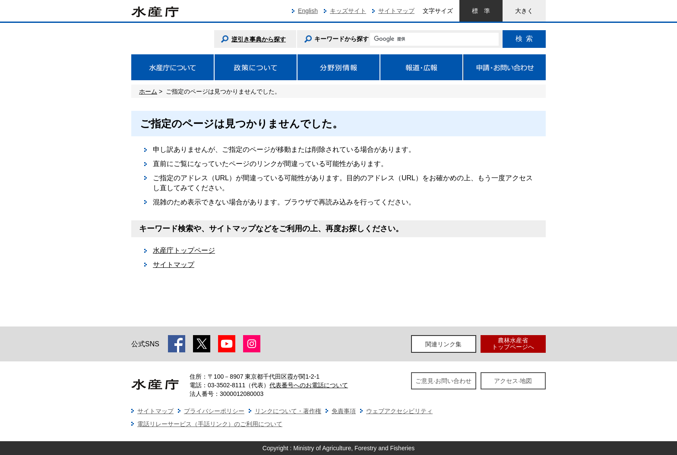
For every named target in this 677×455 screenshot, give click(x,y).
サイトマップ (396, 10)
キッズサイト (348, 10)
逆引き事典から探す (258, 39)
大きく (524, 10)
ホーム (148, 91)
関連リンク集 (443, 344)
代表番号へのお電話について (308, 385)
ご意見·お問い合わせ (443, 380)
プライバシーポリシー (214, 411)
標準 (481, 10)
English (308, 10)
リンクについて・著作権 (288, 411)
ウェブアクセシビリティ (399, 411)
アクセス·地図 (513, 380)
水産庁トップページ (184, 250)
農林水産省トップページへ (513, 343)
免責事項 (344, 411)
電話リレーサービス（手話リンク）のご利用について (209, 423)
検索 (524, 38)
